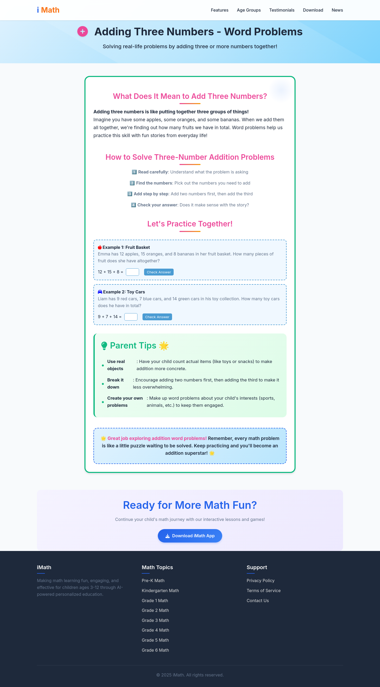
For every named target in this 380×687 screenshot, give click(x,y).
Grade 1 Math (155, 600)
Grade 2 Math (155, 610)
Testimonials (281, 10)
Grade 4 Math (155, 630)
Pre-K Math (153, 580)
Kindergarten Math (160, 590)
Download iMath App (190, 535)
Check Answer (159, 272)
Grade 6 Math (155, 650)
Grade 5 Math (155, 640)
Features (219, 10)
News (337, 10)
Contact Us (258, 600)
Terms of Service (264, 590)
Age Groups (249, 10)
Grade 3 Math (155, 620)
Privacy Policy (261, 580)
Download (313, 10)
